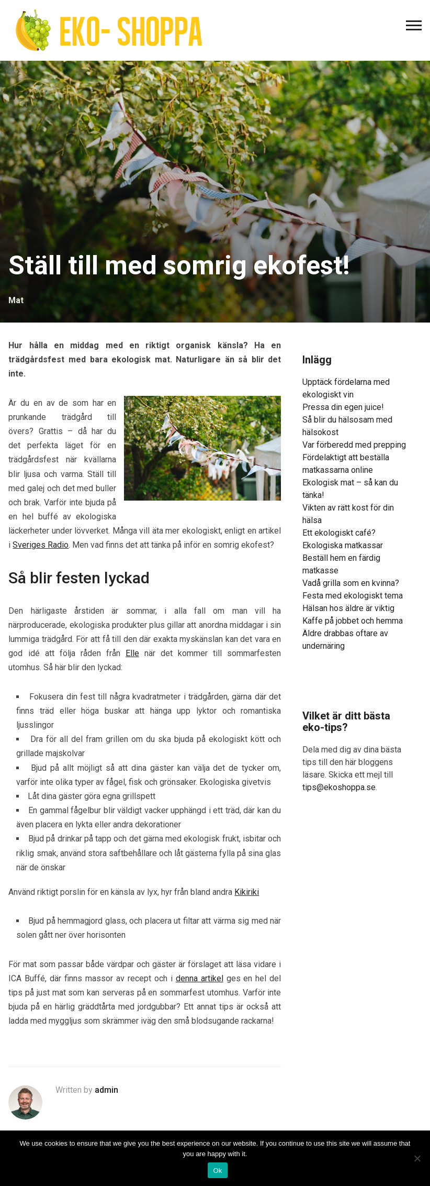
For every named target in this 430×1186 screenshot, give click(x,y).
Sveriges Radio (41, 545)
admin (106, 1090)
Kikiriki (246, 892)
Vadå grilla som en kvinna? (350, 583)
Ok (217, 1170)
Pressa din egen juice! (343, 407)
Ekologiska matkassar (342, 545)
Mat (16, 300)
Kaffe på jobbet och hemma (352, 621)
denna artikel (199, 978)
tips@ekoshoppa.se (339, 787)
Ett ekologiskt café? (339, 533)
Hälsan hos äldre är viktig (348, 608)
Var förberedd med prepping (354, 445)
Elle (132, 653)
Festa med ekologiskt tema (352, 596)
